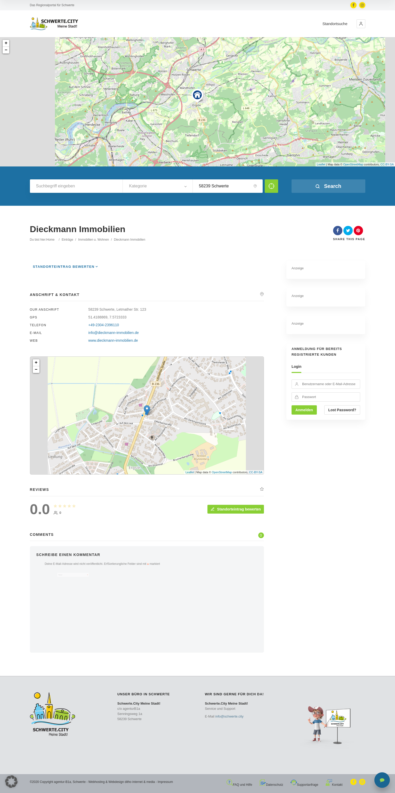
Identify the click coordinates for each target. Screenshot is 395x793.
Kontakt (334, 785)
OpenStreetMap (353, 164)
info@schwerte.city (229, 716)
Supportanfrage (304, 785)
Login (296, 366)
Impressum (165, 782)
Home (50, 239)
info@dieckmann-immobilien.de (113, 333)
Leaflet (321, 164)
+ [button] (6, 43)
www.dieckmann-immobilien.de (113, 340)
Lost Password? (342, 410)
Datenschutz (271, 785)
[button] (361, 23)
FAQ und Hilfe (239, 785)
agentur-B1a (62, 782)
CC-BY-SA (387, 164)
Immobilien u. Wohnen (93, 239)
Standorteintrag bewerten (63, 267)
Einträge (67, 239)
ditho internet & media (140, 782)
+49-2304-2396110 (103, 325)
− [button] (6, 50)
